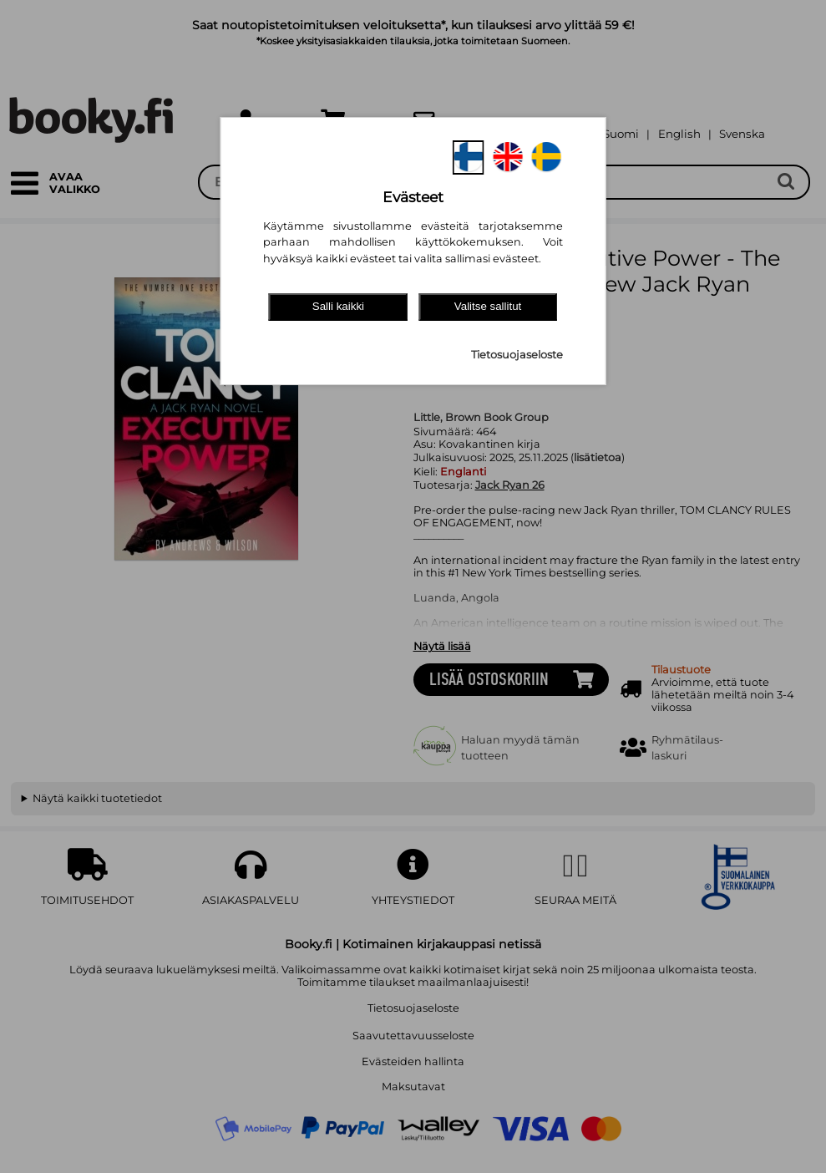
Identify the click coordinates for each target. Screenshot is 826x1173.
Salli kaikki (338, 306)
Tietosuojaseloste (517, 354)
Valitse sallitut (488, 306)
